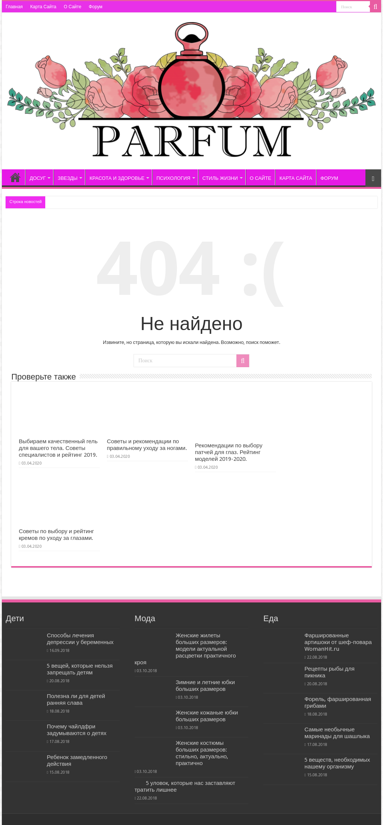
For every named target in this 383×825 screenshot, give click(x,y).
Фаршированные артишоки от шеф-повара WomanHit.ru (338, 642)
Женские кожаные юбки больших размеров (207, 716)
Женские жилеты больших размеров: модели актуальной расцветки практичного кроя (185, 649)
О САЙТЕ (260, 178)
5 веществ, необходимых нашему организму (337, 763)
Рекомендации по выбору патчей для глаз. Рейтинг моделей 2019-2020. (228, 452)
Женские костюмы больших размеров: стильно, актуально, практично (202, 753)
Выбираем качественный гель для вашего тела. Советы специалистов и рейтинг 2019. (58, 448)
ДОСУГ (38, 178)
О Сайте (72, 6)
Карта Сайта (43, 6)
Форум (95, 6)
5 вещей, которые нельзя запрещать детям (80, 669)
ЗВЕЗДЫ (67, 178)
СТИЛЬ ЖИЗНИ (220, 178)
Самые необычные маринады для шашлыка (337, 733)
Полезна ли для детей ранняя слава (76, 699)
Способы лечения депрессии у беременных (80, 639)
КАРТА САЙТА (295, 178)
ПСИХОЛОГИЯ (173, 178)
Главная (14, 6)
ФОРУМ (329, 178)
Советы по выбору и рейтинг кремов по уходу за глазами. (56, 534)
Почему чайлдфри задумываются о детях (76, 730)
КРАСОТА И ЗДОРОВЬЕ (116, 178)
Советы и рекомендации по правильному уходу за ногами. (147, 444)
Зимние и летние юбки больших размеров (205, 685)
